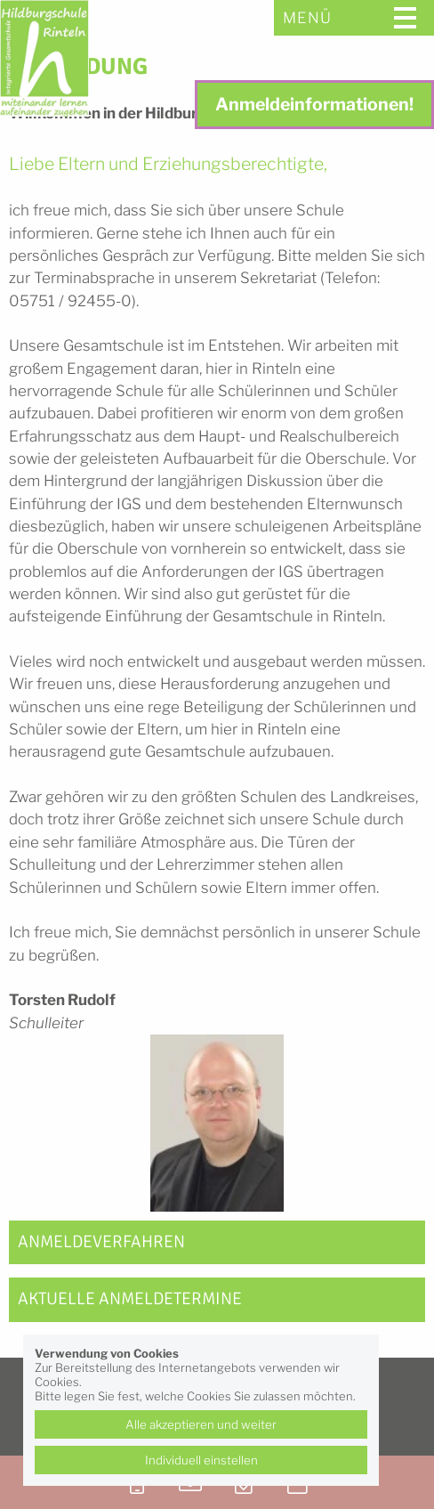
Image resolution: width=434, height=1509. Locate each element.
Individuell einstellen (201, 1460)
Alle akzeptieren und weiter (201, 1424)
